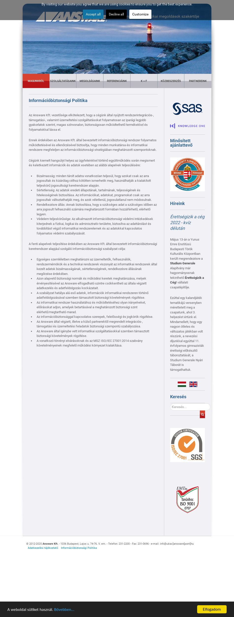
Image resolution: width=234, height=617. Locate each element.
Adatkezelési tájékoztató (43, 548)
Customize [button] (140, 14)
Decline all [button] (116, 14)
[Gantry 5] (187, 445)
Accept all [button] (93, 14)
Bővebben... (64, 611)
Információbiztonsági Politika (79, 548)
